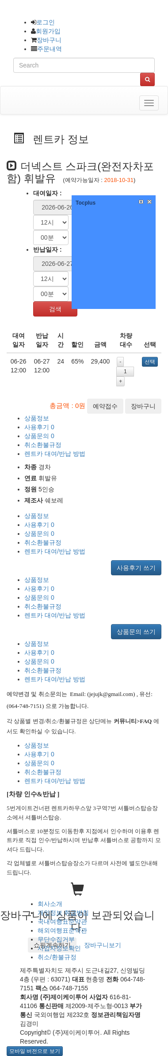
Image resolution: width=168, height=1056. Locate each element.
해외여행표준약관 (62, 930)
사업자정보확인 (59, 948)
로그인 (45, 22)
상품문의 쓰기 (136, 631)
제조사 (33, 500)
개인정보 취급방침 (63, 912)
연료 (30, 478)
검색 (55, 308)
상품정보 (36, 418)
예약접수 (105, 406)
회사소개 (50, 903)
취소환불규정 (42, 444)
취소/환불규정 (57, 957)
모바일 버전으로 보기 (34, 1051)
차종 (30, 467)
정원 (30, 489)
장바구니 (49, 40)
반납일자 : (47, 249)
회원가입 (48, 31)
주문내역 (49, 48)
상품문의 (39, 435)
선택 (150, 362)
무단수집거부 (56, 939)
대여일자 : (47, 193)
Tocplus (85, 203)
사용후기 (39, 427)
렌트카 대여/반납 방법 (54, 453)
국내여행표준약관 (62, 921)
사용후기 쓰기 (136, 567)
